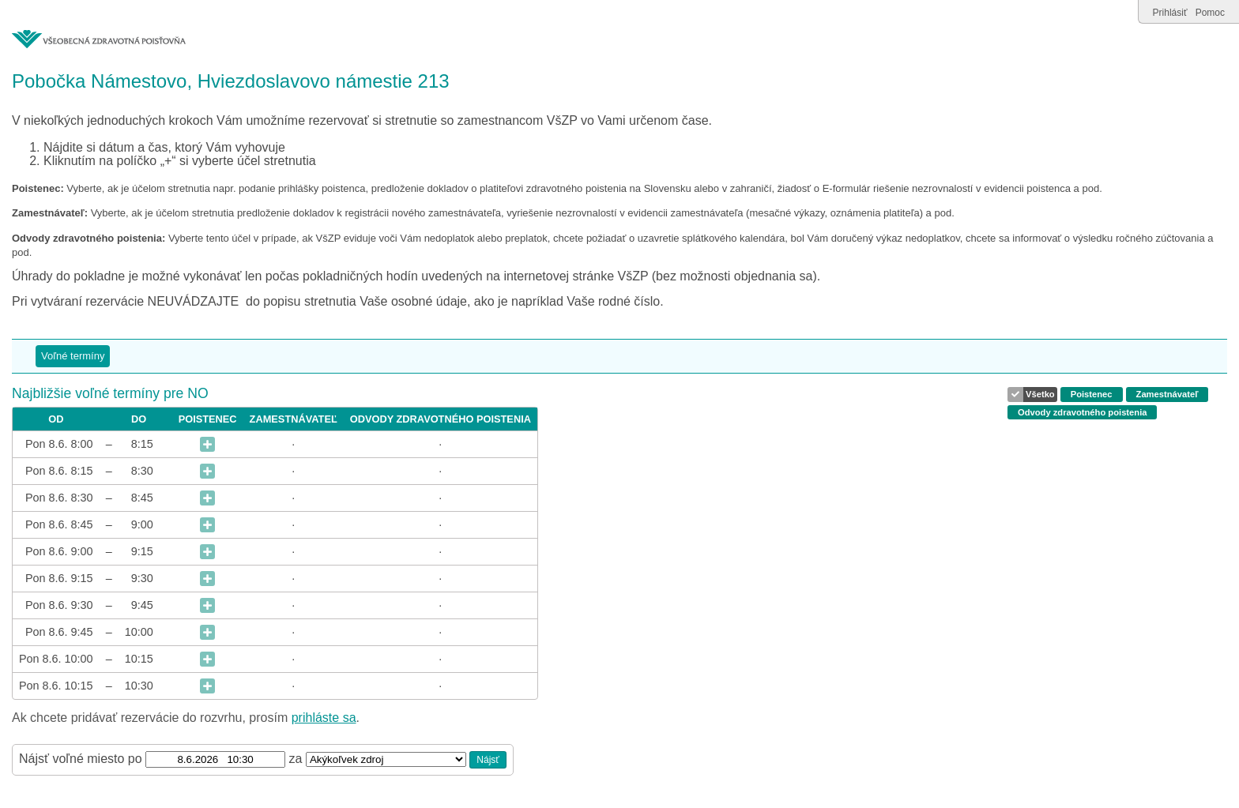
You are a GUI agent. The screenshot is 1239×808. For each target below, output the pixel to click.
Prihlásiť (1170, 12)
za (297, 758)
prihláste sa (324, 717)
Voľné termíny (72, 356)
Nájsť (487, 759)
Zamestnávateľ (1167, 394)
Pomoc (1210, 12)
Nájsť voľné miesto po (80, 758)
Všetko (1040, 394)
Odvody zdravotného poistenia (1082, 412)
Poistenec (1092, 394)
